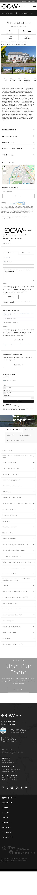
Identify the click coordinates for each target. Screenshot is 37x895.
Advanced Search (27, 13)
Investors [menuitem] (7, 822)
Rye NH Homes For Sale (9, 603)
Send (10, 297)
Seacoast (10, 435)
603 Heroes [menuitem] (7, 832)
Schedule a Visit (26, 253)
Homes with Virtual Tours (10, 474)
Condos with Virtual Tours (10, 468)
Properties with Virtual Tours (11, 480)
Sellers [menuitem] (5, 813)
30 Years (6, 380)
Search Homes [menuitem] (9, 798)
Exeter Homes (6, 521)
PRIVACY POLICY (9, 862)
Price (4, 385)
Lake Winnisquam (8, 621)
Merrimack (17, 217)
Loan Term (6, 377)
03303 (29, 217)
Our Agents (6, 243)
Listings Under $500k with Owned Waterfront (16, 562)
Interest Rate (6, 395)
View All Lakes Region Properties (12, 644)
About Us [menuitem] (6, 827)
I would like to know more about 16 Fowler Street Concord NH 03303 (18, 275)
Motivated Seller (7, 451)
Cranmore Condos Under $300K (12, 615)
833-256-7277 (25, 1)
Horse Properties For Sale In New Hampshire (16, 503)
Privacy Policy (20, 292)
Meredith (5, 585)
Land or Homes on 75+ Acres (11, 626)
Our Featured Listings (9, 462)
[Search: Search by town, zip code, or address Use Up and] (8, 13)
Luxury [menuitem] (5, 818)
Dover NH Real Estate (9, 632)
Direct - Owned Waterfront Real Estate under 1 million (17, 456)
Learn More (18, 365)
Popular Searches (13, 429)
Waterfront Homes (8, 533)
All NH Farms (6, 492)
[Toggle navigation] (34, 6)
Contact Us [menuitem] (7, 837)
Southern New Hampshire (15, 440)
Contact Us (6, 241)
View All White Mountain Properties (13, 550)
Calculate (18, 401)
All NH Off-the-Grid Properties (12, 486)
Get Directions (18, 196)
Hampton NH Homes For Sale (11, 497)
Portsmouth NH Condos (9, 515)
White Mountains (25, 435)
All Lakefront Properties (9, 527)
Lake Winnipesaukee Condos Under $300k (15, 597)
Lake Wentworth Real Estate (11, 556)
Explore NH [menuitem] (7, 803)
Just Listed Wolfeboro (9, 574)
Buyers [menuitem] (5, 808)
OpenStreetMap (26, 183)
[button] (16, 13)
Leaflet (19, 183)
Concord (24, 217)
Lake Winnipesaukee (8, 509)
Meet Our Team (18, 690)
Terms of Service (9, 302)
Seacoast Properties (9, 539)
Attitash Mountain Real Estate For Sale (14, 591)
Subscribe (17, 340)
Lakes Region (29, 429)
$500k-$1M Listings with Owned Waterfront (16, 544)
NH (12, 217)
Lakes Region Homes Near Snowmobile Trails (16, 609)
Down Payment (7, 390)
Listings (8, 217)
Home (3, 217)
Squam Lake (6, 638)
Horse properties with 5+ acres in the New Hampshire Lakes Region (16, 579)
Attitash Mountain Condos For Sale (13, 568)
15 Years (13, 380)
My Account (33, 1)
